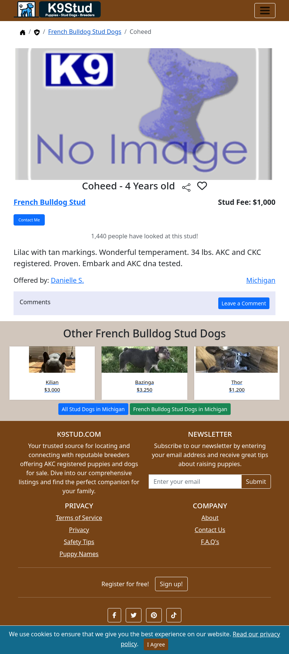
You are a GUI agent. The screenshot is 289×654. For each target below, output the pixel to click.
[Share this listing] (186, 187)
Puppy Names (79, 554)
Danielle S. (67, 280)
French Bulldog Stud (49, 202)
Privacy (79, 530)
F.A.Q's (210, 542)
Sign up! (171, 584)
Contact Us (210, 530)
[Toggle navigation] (264, 10)
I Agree (156, 644)
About (209, 518)
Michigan (260, 280)
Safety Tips (79, 542)
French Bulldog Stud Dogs (85, 31)
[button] (202, 185)
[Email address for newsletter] (195, 481)
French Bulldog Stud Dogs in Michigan (180, 409)
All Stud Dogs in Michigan (93, 409)
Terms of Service (79, 518)
